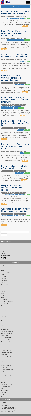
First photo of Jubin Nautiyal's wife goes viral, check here (14, 167)
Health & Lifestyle (11, 18)
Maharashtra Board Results (7, 356)
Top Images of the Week (6, 378)
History (2, 388)
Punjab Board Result (5, 359)
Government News (5, 284)
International (4, 289)
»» (5, 235)
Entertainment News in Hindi (7, 331)
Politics (2, 297)
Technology (3, 310)
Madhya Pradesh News (6, 327)
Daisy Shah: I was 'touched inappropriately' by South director (13, 187)
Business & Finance (19, 40)
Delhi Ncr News (4, 323)
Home (2, 244)
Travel (17, 18)
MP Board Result (5, 354)
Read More (24, 25)
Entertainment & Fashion (6, 384)
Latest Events (4, 374)
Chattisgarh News (5, 329)
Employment (20, 194)
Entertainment (10, 40)
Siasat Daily (26, 18)
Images (2, 371)
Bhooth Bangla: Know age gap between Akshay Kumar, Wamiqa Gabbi (14, 33)
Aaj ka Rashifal (4, 335)
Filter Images (15, 6)
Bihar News (3, 320)
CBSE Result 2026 (5, 344)
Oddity (2, 293)
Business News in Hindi (6, 333)
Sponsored (3, 305)
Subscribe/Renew (5, 249)
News (2, 380)
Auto (2, 268)
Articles (2, 265)
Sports (21, 18)
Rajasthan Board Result (6, 361)
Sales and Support (5, 405)
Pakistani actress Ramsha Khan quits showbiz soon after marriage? (15, 146)
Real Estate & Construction (7, 108)
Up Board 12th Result (6, 365)
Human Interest (4, 390)
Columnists (3, 276)
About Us (3, 247)
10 (27, 232)
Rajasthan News (4, 325)
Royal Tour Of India (7, 375)
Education (3, 278)
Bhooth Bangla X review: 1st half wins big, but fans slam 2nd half (15, 123)
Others (21, 153)
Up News (3, 318)
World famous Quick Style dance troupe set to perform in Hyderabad (14, 99)
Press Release (4, 299)
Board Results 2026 (5, 339)
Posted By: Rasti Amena (19, 16)
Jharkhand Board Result (6, 352)
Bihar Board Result (5, 341)
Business (3, 382)
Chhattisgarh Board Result (7, 346)
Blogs (2, 270)
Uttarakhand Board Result (7, 369)
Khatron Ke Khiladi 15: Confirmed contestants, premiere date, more (11, 78)
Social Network (4, 303)
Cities (19, 106)
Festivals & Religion (5, 386)
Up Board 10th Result (6, 363)
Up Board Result (5, 367)
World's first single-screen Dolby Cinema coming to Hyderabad (15, 210)
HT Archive (3, 251)
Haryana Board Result (6, 350)
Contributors (4, 396)
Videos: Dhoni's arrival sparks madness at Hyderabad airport (14, 55)
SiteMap (3, 253)
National (3, 291)
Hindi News (3, 316)
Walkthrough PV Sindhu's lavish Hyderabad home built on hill (15, 12)
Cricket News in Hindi (6, 337)
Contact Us (3, 402)
